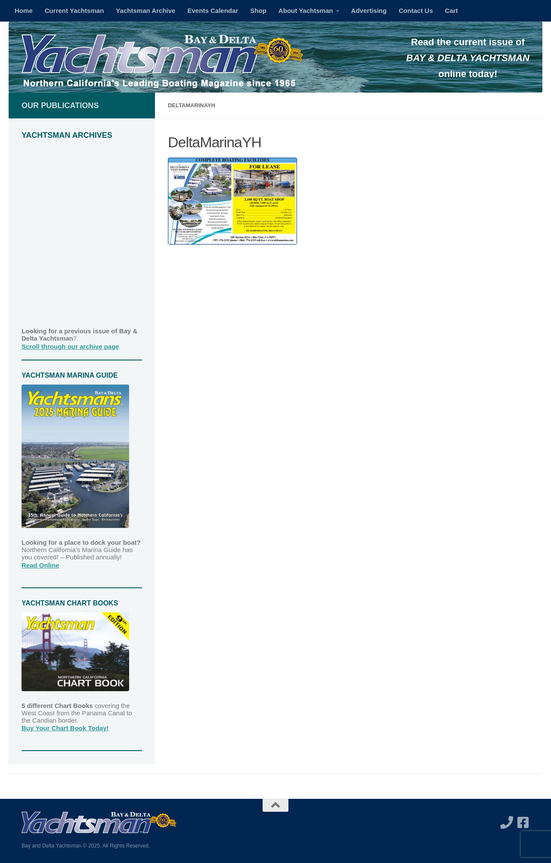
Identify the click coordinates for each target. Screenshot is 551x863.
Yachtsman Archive (145, 10)
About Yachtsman (306, 10)
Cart (451, 10)
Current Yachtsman (74, 10)
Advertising (369, 10)
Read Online (40, 565)
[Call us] (506, 822)
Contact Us (416, 10)
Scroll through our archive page (70, 346)
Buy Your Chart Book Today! (65, 728)
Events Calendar (212, 10)
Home (24, 10)
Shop (258, 10)
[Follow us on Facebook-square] (523, 822)
